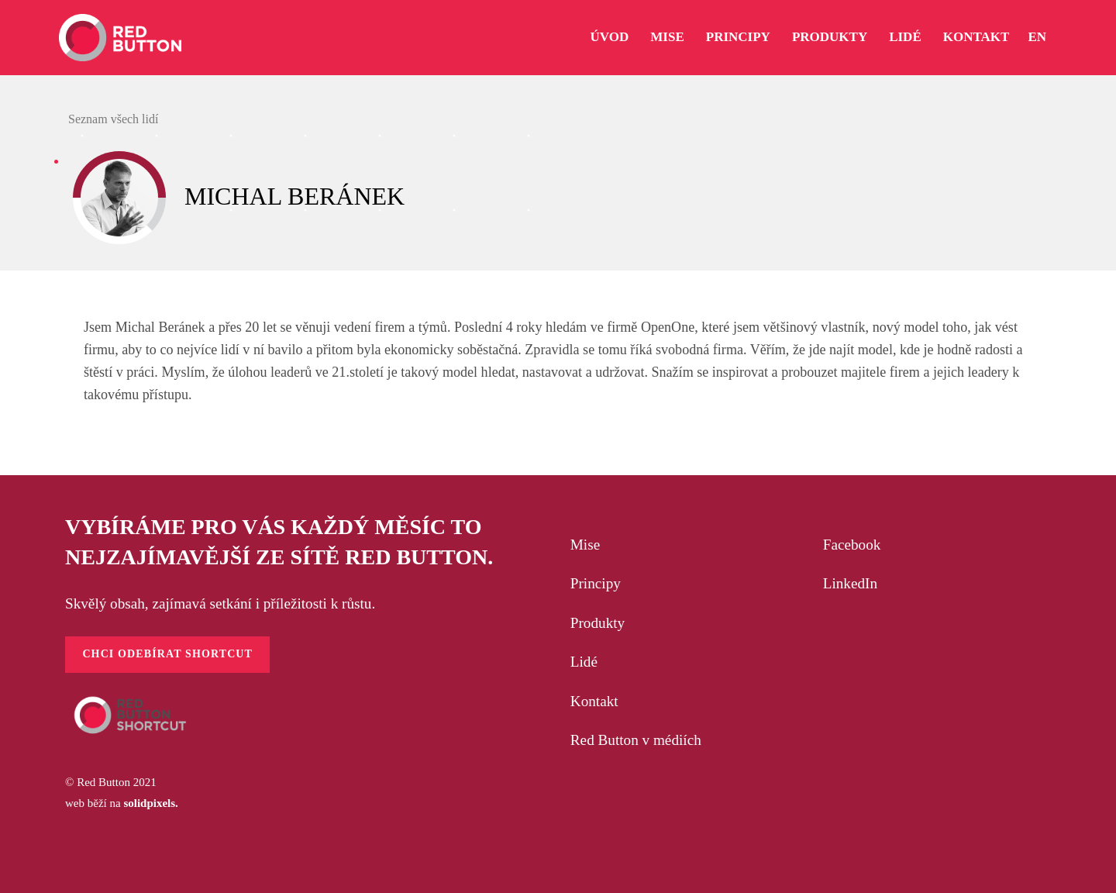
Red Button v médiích (635, 740)
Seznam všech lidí (111, 119)
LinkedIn (850, 583)
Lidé (584, 661)
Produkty (597, 623)
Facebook (852, 544)
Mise (585, 544)
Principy (595, 583)
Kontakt (594, 701)
